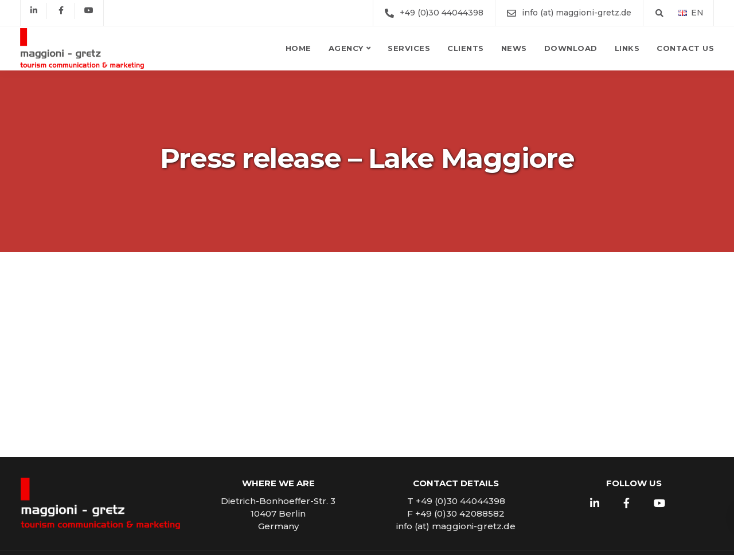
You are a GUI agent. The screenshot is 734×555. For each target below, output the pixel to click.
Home (298, 48)
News (514, 48)
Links (627, 48)
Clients (465, 48)
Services (409, 48)
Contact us (685, 48)
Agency (346, 48)
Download (571, 48)
